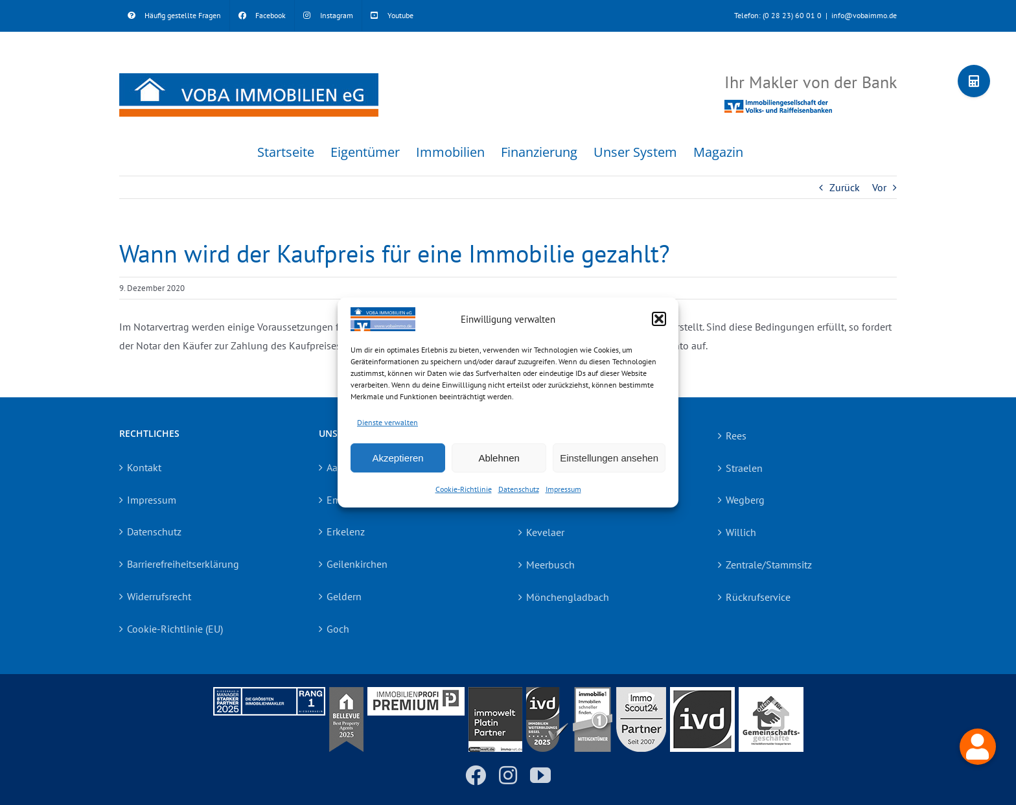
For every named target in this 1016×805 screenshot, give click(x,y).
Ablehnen (498, 457)
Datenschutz (518, 489)
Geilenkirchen (357, 563)
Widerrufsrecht (159, 596)
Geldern (344, 596)
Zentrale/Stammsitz (769, 564)
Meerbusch (550, 564)
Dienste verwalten (387, 421)
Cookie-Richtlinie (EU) (175, 628)
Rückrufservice (758, 596)
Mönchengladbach (567, 596)
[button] (658, 318)
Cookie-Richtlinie (463, 489)
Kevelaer (545, 532)
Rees (736, 435)
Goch (338, 628)
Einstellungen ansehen (609, 457)
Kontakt (144, 467)
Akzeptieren (397, 457)
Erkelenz (346, 531)
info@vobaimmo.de (864, 15)
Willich (741, 532)
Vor (879, 187)
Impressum (563, 489)
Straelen (744, 467)
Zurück (844, 187)
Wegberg (745, 499)
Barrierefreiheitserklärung (183, 563)
